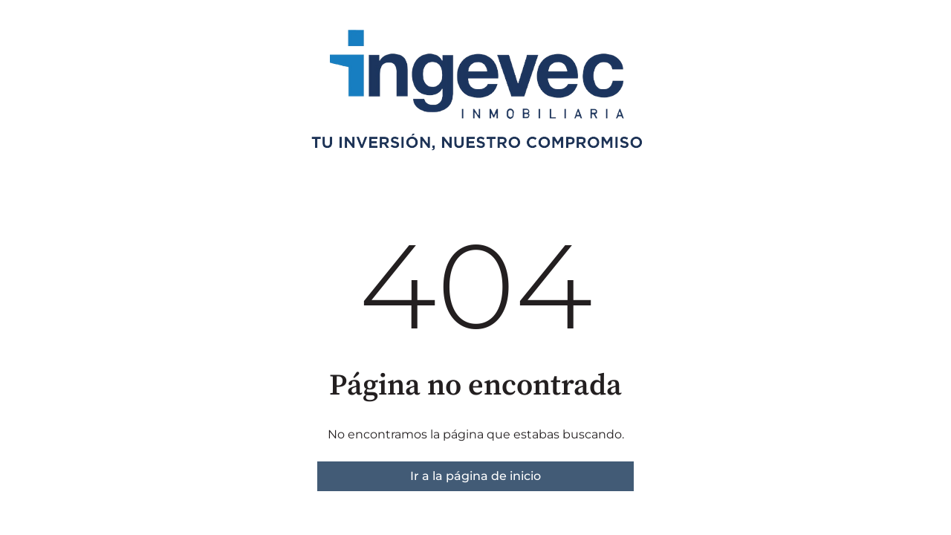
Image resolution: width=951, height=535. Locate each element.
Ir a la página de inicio (475, 476)
